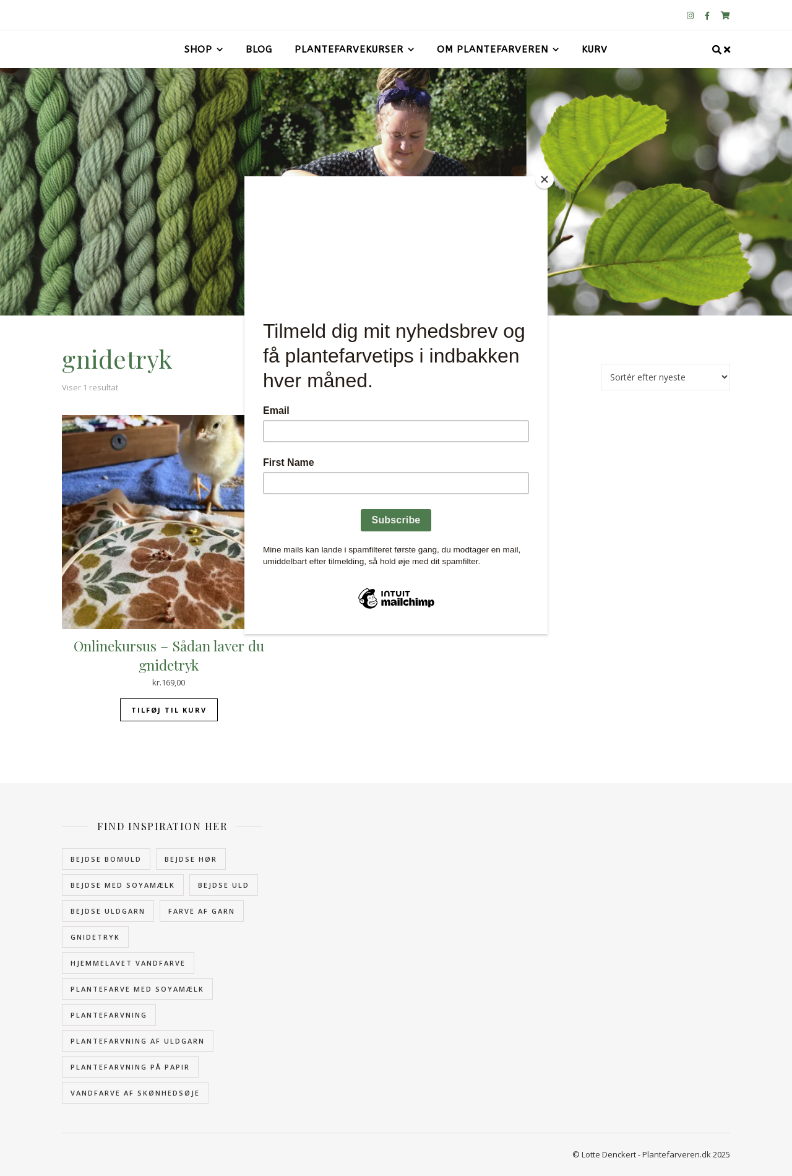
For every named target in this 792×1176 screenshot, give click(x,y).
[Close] (544, 179)
